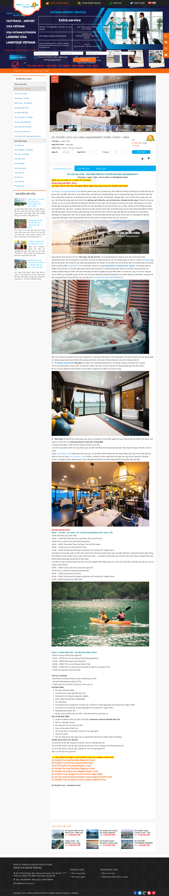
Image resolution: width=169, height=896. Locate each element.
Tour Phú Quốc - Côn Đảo (23, 117)
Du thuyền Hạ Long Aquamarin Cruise (66, 191)
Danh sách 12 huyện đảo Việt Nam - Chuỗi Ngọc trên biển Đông (36, 202)
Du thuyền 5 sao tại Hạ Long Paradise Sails (72, 763)
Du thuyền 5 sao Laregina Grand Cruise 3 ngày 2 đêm (77, 774)
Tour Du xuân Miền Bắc (22, 122)
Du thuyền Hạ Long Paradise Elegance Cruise (73, 760)
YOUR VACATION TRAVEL (27, 867)
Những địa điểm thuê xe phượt (115, 876)
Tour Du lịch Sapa (20, 93)
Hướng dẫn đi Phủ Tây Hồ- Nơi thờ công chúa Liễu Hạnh (35, 223)
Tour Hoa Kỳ (18, 177)
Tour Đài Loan (19, 186)
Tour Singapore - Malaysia (23, 150)
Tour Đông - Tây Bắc (21, 98)
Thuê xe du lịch (108, 873)
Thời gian (55, 141)
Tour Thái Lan (19, 145)
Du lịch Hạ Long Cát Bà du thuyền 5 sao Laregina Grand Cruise (82, 776)
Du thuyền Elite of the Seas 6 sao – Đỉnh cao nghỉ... (74, 832)
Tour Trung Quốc (20, 168)
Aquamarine (145, 260)
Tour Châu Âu (19, 173)
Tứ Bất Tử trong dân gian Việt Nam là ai (36, 242)
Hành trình (56, 148)
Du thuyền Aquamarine (64, 363)
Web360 (75, 893)
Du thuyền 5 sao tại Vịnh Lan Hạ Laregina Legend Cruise (79, 779)
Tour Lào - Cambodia (21, 154)
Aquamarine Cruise (75, 266)
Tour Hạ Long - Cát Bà (41, 71)
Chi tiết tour (84, 168)
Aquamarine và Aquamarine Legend (119, 265)
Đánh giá (101, 168)
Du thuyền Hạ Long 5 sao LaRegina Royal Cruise (75, 771)
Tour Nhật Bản (19, 163)
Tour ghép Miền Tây (21, 108)
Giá (133, 140)
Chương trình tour (62, 168)
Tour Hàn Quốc (19, 159)
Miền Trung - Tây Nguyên (23, 103)
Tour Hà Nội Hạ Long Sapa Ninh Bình (27, 136)
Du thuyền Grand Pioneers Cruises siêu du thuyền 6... (109, 843)
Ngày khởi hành (58, 144)
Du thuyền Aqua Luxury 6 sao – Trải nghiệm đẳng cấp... (142, 832)
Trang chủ (16, 71)
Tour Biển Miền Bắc (21, 112)
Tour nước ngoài (20, 141)
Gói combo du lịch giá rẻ (22, 127)
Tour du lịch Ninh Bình (22, 131)
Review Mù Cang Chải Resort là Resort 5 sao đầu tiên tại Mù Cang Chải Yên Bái (29, 265)
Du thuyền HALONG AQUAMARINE (107, 277)
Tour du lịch (27, 71)
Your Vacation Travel (64, 454)
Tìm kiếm (84, 59)
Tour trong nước (20, 84)
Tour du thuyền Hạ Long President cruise (71, 765)
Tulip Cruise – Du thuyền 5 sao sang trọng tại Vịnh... (72, 843)
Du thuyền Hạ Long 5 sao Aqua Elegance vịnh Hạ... (108, 832)
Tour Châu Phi (19, 181)
